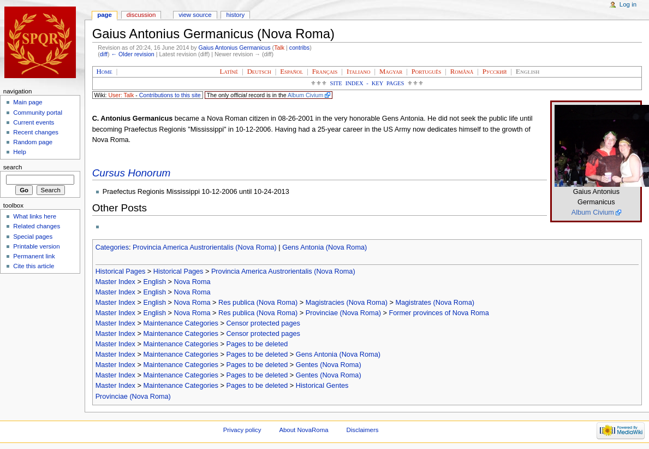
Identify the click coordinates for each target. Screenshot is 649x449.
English (154, 282)
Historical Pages (121, 271)
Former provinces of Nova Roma (439, 313)
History (236, 14)
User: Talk (121, 95)
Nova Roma (192, 282)
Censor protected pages (263, 323)
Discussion (141, 14)
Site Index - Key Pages (367, 83)
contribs (299, 47)
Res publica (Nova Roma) (257, 302)
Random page (32, 142)
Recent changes (35, 132)
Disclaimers (362, 430)
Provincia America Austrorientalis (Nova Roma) (205, 247)
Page (104, 14)
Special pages (32, 236)
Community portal (37, 112)
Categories (112, 247)
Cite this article (33, 266)
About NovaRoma (303, 430)
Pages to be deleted (257, 344)
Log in (628, 4)
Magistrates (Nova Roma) (434, 302)
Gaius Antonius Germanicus (235, 47)
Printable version (36, 246)
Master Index (115, 282)
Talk (279, 47)
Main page (28, 102)
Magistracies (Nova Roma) (347, 302)
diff (104, 54)
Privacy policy (242, 430)
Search (12, 167)
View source (194, 14)
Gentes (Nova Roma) (328, 365)
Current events (33, 122)
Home (104, 71)
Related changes (36, 226)
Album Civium (305, 95)
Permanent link (34, 256)
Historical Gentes (322, 385)
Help (19, 152)
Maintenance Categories (180, 323)
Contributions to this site (170, 95)
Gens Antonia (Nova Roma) (324, 247)
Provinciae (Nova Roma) (343, 313)
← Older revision (132, 54)
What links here (34, 216)
